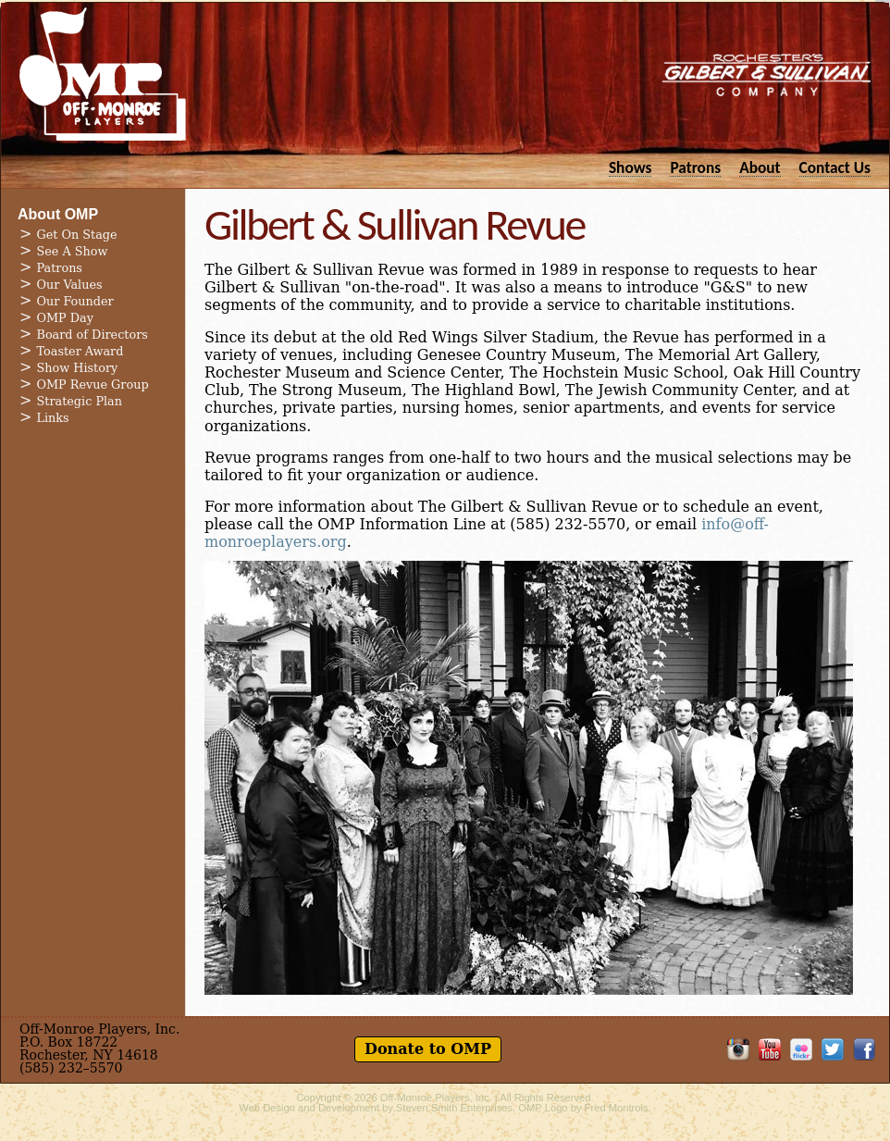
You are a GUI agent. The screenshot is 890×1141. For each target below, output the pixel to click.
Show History (77, 368)
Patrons (695, 167)
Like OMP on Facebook (864, 1049)
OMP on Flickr (801, 1049)
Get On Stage (77, 235)
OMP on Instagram (738, 1049)
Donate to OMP (428, 1049)
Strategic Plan (79, 401)
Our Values (70, 284)
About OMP (58, 214)
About (759, 167)
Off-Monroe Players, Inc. (436, 1097)
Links (53, 418)
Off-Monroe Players (102, 74)
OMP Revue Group (93, 384)
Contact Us (835, 167)
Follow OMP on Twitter (833, 1049)
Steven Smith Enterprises (454, 1107)
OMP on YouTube (770, 1049)
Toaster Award (80, 351)
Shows (630, 167)
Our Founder (75, 301)
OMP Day (65, 318)
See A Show (72, 251)
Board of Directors (92, 334)
